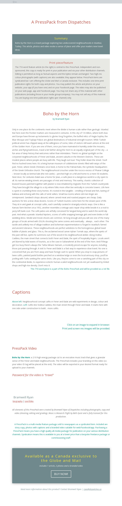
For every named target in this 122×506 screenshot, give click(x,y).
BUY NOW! (61, 474)
